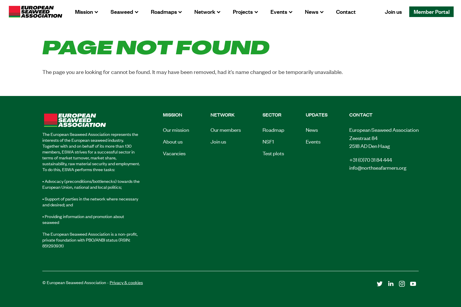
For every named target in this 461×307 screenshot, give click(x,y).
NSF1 (268, 141)
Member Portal (432, 11)
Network (204, 11)
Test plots (273, 152)
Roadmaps (164, 11)
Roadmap (273, 129)
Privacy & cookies (126, 282)
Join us (393, 11)
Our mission (176, 129)
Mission (84, 11)
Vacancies (174, 152)
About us (173, 141)
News (311, 11)
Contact (346, 11)
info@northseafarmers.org (377, 167)
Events (278, 11)
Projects (243, 11)
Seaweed (122, 11)
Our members (226, 129)
